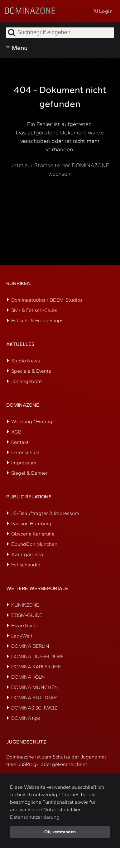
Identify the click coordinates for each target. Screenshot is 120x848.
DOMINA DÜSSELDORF (37, 656)
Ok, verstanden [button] (60, 832)
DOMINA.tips (26, 718)
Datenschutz (25, 452)
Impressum (23, 463)
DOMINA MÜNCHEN (34, 687)
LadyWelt (21, 636)
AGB (16, 432)
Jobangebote (26, 381)
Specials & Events (31, 371)
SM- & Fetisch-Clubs (34, 310)
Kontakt (20, 442)
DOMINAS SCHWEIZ (34, 708)
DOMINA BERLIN (30, 646)
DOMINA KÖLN (28, 677)
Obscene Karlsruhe (33, 534)
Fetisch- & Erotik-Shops (37, 320)
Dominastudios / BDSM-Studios (47, 300)
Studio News (25, 361)
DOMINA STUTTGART (35, 697)
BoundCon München (34, 544)
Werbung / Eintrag (31, 421)
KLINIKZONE (25, 605)
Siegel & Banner (29, 473)
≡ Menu (16, 47)
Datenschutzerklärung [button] (35, 817)
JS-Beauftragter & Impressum (45, 513)
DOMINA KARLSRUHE (36, 667)
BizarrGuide (24, 625)
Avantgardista (27, 554)
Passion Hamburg (31, 523)
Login (103, 11)
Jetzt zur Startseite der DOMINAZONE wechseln (60, 169)
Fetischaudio (25, 565)
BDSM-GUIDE (26, 615)
